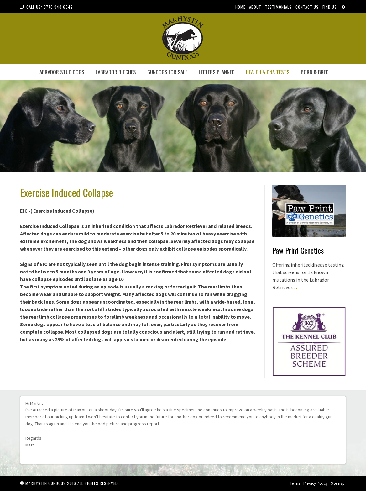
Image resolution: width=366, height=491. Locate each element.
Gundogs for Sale (167, 72)
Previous (332, 456)
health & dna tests (268, 72)
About (255, 7)
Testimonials (278, 7)
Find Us (329, 7)
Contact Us (307, 7)
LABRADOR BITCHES (116, 72)
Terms (295, 483)
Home (240, 7)
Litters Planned (217, 72)
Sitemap (338, 483)
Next (338, 456)
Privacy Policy (315, 483)
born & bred (315, 72)
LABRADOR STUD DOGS (60, 72)
